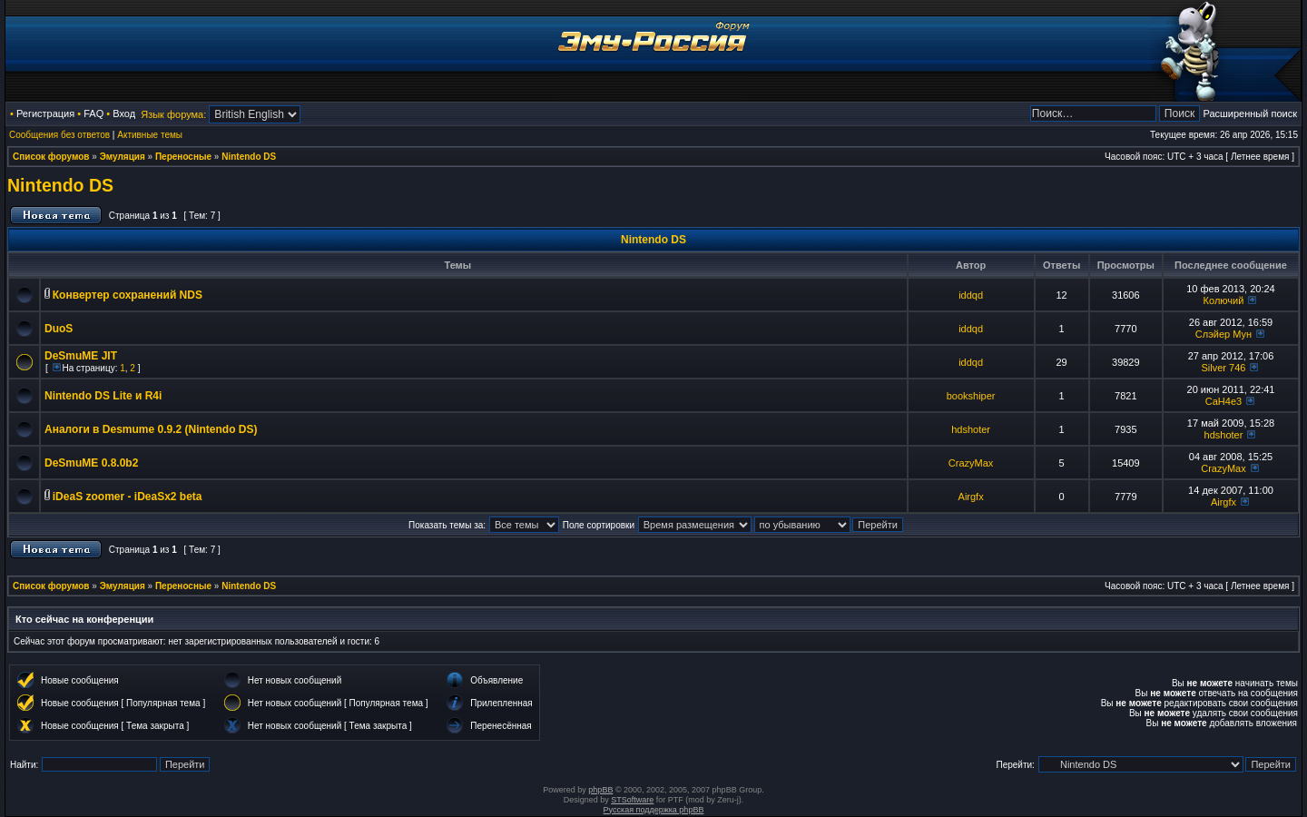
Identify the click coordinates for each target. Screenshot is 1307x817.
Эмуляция (122, 157)
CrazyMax (971, 463)
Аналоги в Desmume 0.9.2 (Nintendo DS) (151, 429)
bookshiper (971, 395)
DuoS (58, 328)
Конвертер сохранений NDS (127, 295)
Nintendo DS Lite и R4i (103, 395)
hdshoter (970, 429)
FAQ (93, 113)
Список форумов (51, 157)
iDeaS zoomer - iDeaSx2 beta (127, 496)
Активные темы (149, 135)
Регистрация (45, 113)
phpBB (600, 789)
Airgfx (971, 496)
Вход (124, 113)
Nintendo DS (248, 157)
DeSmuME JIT (80, 355)
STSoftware (632, 799)
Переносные (183, 157)
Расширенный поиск (1250, 113)
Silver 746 (1224, 367)
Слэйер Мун (1223, 334)
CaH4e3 (1223, 401)
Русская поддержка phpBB (654, 809)
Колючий (1224, 300)
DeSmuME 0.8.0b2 (91, 463)
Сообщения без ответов (59, 135)
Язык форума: (173, 114)
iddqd (970, 295)
